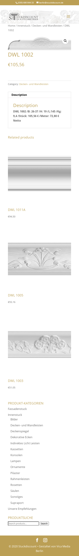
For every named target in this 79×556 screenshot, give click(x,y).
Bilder (14, 419)
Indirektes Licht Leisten (25, 443)
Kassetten (16, 449)
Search (44, 523)
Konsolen (16, 455)
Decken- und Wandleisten (47, 25)
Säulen (14, 491)
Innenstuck (23, 25)
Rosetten (16, 485)
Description (19, 95)
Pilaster (15, 473)
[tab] (39, 95)
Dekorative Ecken (21, 437)
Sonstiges (16, 497)
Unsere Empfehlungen (22, 509)
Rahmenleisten (20, 479)
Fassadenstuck (17, 409)
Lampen (15, 461)
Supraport (17, 503)
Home (11, 25)
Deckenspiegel (19, 431)
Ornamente (17, 467)
